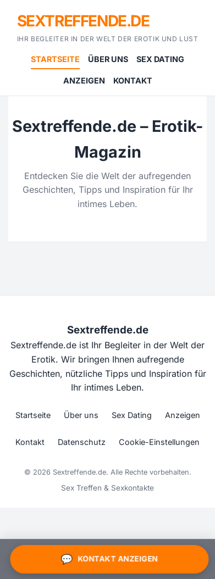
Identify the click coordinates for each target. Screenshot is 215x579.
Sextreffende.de (83, 21)
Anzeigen (84, 80)
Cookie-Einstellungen (159, 442)
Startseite (55, 59)
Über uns (108, 59)
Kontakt (132, 80)
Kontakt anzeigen (108, 559)
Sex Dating (160, 59)
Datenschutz (82, 442)
